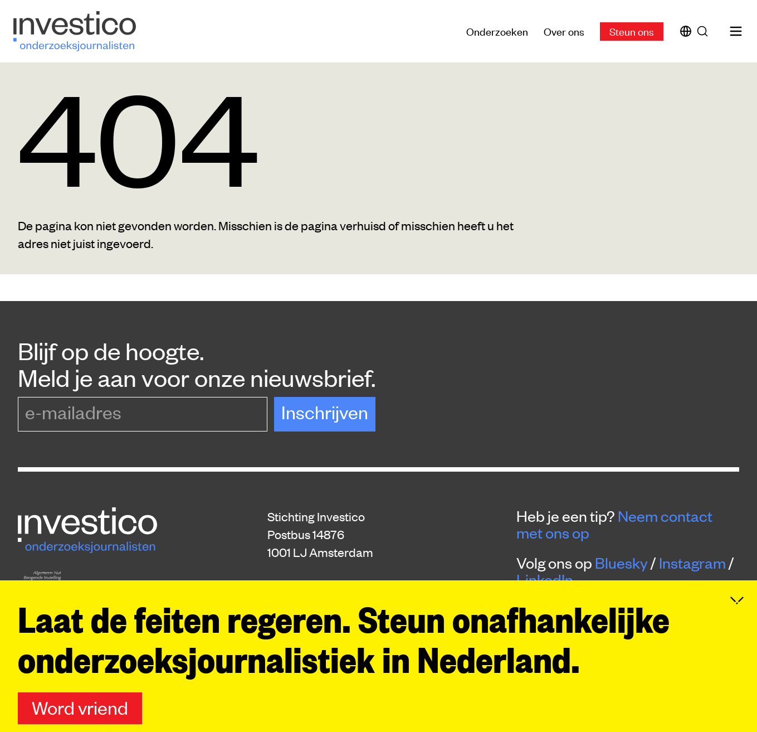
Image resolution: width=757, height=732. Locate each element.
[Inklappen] (737, 619)
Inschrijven (324, 412)
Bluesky (621, 562)
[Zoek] (704, 31)
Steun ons (631, 31)
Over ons (564, 31)
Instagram (692, 562)
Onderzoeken (497, 31)
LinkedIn (544, 579)
